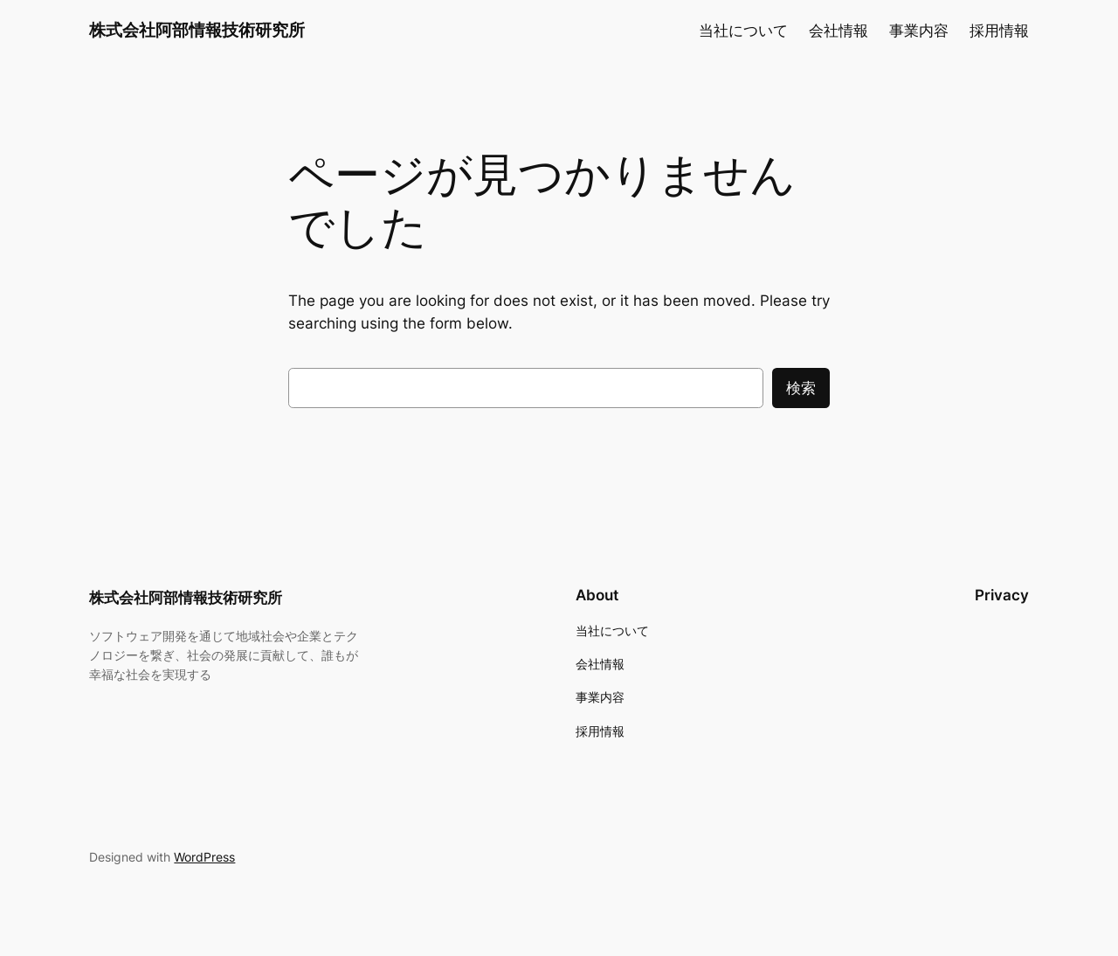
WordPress (204, 856)
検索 (801, 388)
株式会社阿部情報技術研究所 (197, 29)
